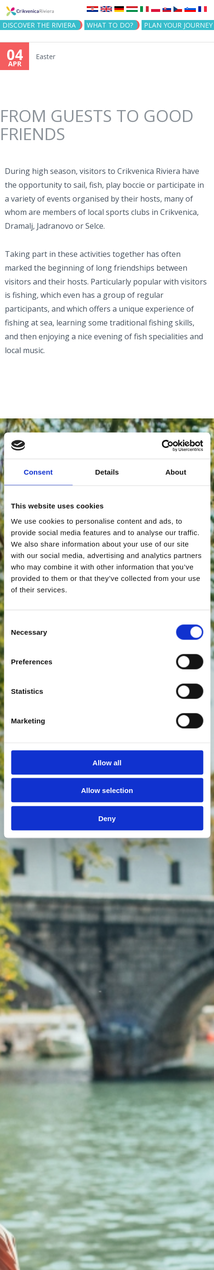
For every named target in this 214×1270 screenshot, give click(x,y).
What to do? (110, 25)
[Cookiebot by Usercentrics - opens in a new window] (161, 445)
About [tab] (175, 472)
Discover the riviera (39, 25)
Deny (107, 818)
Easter (45, 56)
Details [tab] (107, 472)
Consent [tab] (38, 472)
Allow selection (107, 790)
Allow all (107, 762)
